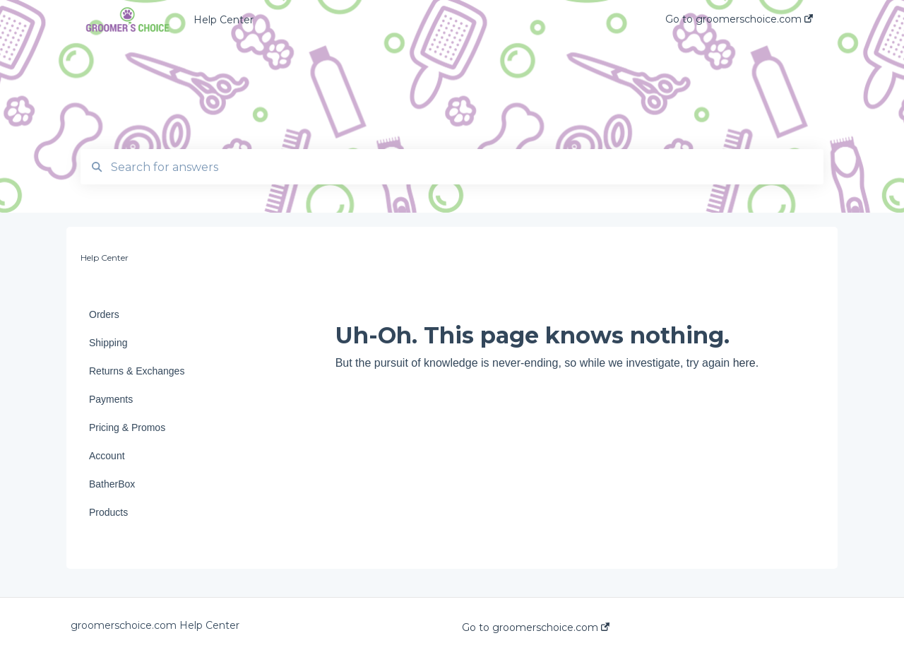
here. (746, 363)
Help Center (224, 19)
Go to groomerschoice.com (535, 627)
